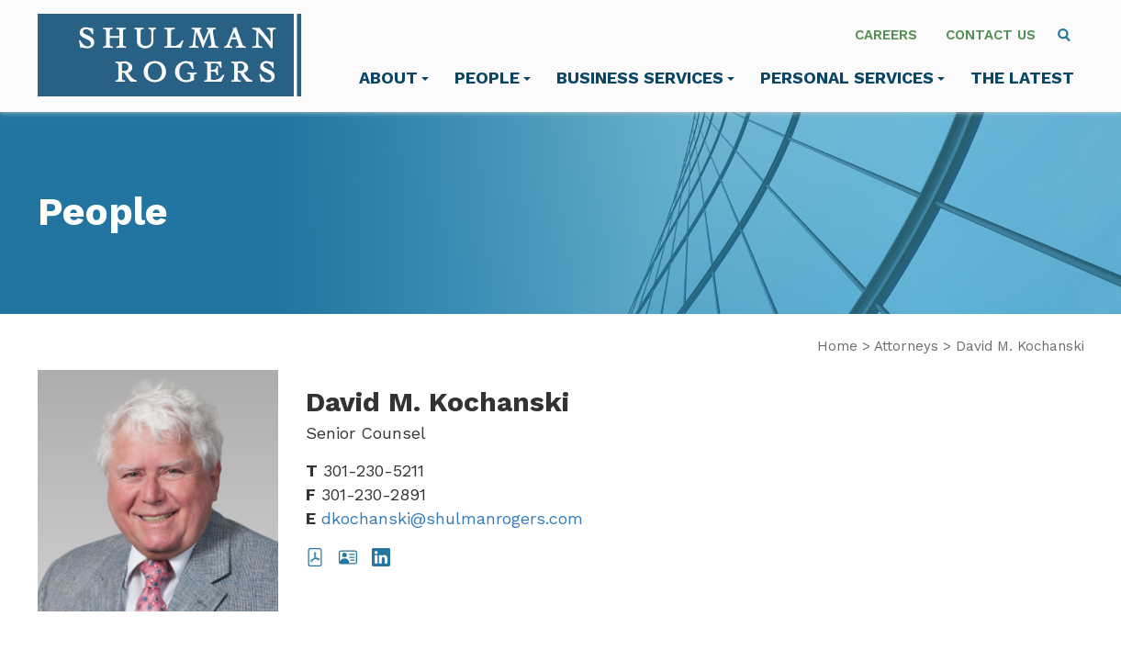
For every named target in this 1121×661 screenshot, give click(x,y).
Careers (886, 35)
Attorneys (906, 346)
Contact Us (991, 35)
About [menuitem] (394, 77)
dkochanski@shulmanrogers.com (452, 518)
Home (837, 346)
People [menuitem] (492, 77)
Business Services (645, 77)
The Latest (1022, 77)
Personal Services (852, 77)
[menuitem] (1064, 35)
